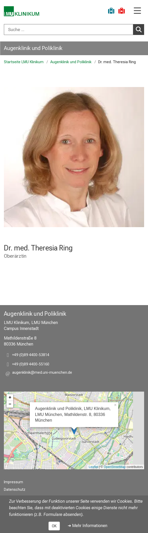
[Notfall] (121, 11)
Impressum (13, 482)
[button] (42, 373)
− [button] (10, 404)
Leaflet (93, 467)
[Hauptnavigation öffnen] (137, 11)
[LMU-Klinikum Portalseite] (22, 11)
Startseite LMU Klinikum (24, 62)
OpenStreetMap (115, 467)
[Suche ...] (68, 29)
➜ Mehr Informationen (87, 525)
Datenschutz (14, 489)
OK (54, 526)
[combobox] (74, 29)
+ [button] (10, 397)
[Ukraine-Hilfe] (111, 11)
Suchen (139, 29)
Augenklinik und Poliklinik (33, 48)
